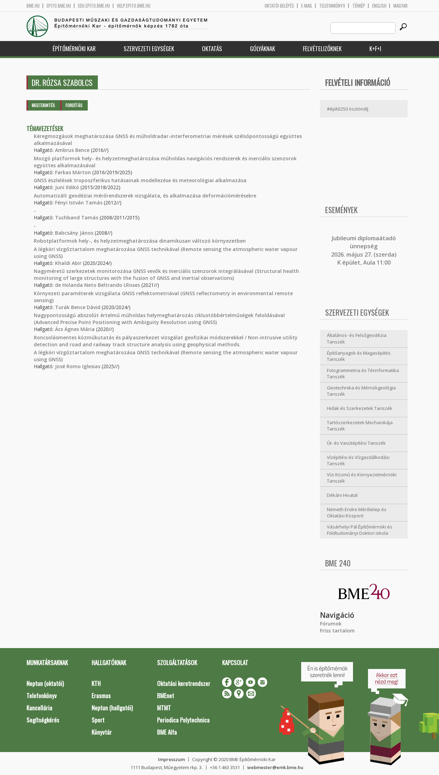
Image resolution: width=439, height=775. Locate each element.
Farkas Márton (73, 172)
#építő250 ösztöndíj (347, 109)
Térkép (358, 5)
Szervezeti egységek (149, 48)
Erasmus (101, 695)
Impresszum (171, 759)
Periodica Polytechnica (183, 720)
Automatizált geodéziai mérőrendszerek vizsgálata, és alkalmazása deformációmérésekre (145, 195)
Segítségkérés (42, 720)
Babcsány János (74, 232)
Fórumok (331, 623)
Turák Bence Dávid (77, 307)
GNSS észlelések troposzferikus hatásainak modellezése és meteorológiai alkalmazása (140, 180)
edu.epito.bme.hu (94, 5)
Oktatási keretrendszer (183, 683)
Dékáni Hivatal (342, 495)
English (379, 5)
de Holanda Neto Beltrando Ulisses (97, 285)
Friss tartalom (337, 630)
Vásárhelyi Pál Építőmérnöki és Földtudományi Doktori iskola (359, 530)
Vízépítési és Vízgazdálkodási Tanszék (358, 460)
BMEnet (165, 695)
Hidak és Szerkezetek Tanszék (359, 408)
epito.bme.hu (59, 5)
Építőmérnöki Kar (74, 48)
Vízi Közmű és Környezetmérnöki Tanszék (362, 477)
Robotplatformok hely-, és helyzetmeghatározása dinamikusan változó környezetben (140, 240)
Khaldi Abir (68, 263)
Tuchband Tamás (76, 217)
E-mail (306, 5)
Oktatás (212, 48)
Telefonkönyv (332, 5)
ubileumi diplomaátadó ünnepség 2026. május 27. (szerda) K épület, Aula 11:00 (364, 250)
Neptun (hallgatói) (112, 707)
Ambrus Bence (72, 150)
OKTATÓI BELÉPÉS (279, 5)
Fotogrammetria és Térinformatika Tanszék (363, 373)
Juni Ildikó (67, 187)
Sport (98, 720)
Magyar (400, 5)
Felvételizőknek (322, 48)
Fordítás (74, 105)
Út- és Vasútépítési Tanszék (356, 443)
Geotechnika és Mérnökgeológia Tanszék (361, 391)
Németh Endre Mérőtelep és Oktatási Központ (356, 512)
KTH (96, 683)
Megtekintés (43, 105)
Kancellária (39, 707)
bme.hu (33, 5)
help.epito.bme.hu (133, 5)
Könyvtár (102, 732)
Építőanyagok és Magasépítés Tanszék (359, 356)
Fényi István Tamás (78, 202)
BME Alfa (167, 732)
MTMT (164, 707)
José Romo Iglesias (77, 366)
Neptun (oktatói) (45, 683)
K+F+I (375, 48)
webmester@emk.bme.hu (275, 767)
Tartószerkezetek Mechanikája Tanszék (360, 425)
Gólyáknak (262, 48)
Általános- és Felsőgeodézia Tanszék (356, 338)
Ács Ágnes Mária (75, 329)
